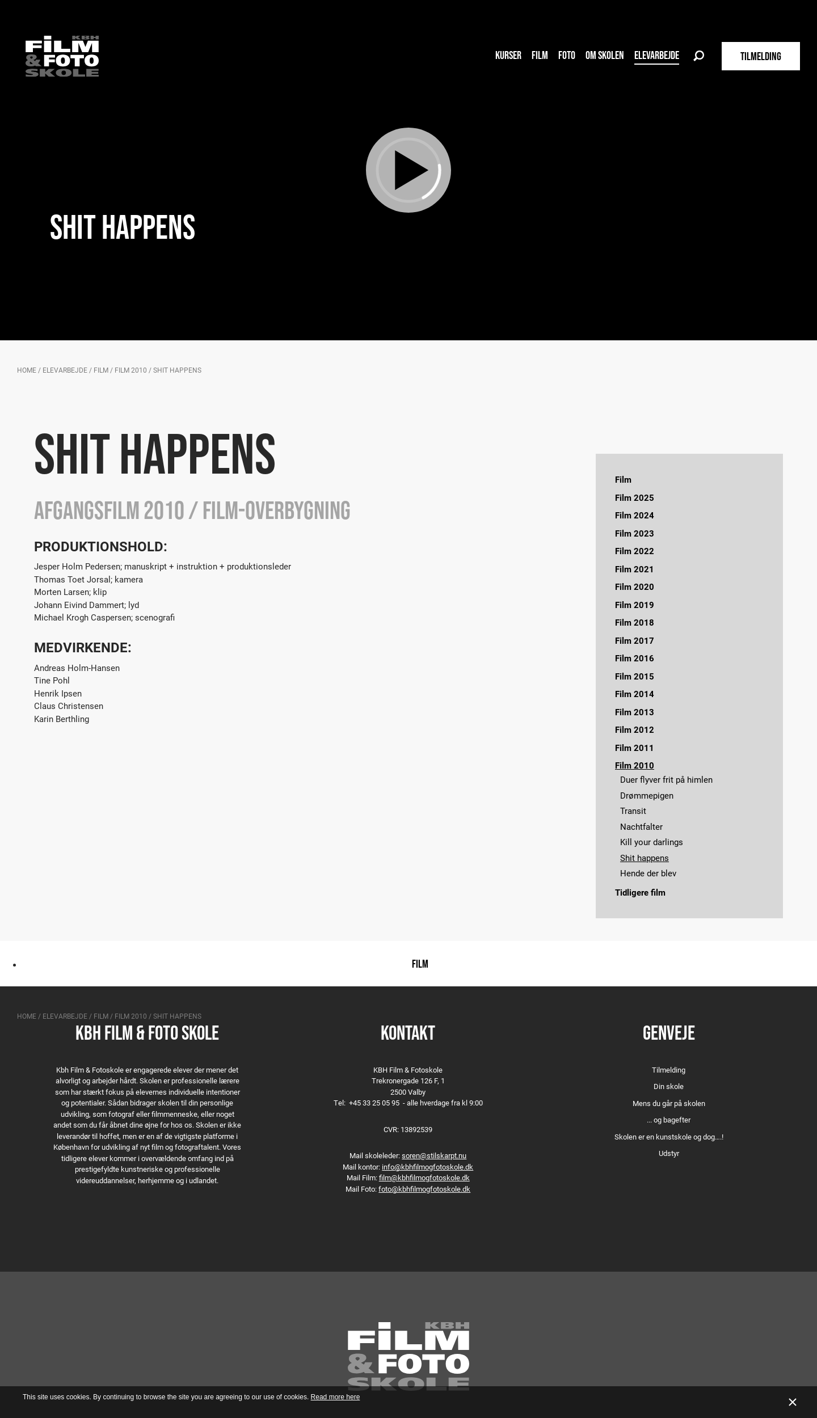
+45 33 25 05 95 (374, 1103)
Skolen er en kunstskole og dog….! (668, 1137)
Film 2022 (634, 550)
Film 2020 (634, 586)
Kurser (508, 55)
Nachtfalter (641, 826)
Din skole (669, 1086)
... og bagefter (668, 1120)
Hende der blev (648, 873)
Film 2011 (634, 747)
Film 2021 (634, 569)
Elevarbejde (656, 55)
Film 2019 (634, 604)
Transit (633, 810)
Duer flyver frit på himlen (666, 779)
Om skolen (605, 55)
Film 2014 (634, 693)
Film (540, 55)
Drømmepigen (646, 795)
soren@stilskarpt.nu (434, 1155)
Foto (566, 55)
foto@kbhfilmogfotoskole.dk (424, 1189)
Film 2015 (634, 676)
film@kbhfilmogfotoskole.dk (424, 1177)
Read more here (335, 1397)
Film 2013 (634, 712)
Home (26, 369)
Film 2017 (634, 640)
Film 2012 (634, 729)
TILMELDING (760, 56)
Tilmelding (668, 1070)
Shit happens (644, 857)
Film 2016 (634, 658)
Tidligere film (640, 892)
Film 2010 (131, 369)
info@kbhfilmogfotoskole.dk (427, 1167)
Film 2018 (634, 622)
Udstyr (669, 1153)
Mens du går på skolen (669, 1103)
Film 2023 (634, 533)
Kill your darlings (651, 841)
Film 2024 (634, 515)
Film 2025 (634, 497)
